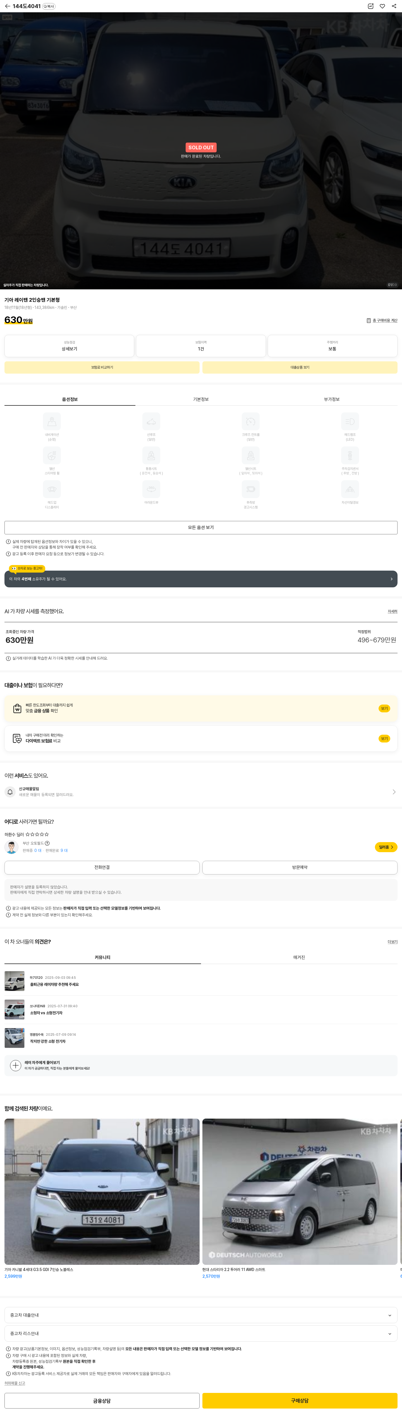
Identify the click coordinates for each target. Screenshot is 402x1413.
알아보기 (201, 708)
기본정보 (201, 399)
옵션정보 (70, 399)
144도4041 (34, 6)
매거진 (299, 957)
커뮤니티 (103, 957)
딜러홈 (384, 847)
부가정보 (332, 399)
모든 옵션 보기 (201, 527)
